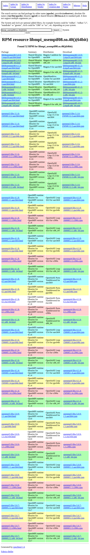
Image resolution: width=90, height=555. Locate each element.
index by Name (67, 5)
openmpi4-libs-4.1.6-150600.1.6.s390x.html (11, 351)
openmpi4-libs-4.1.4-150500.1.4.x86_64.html (12, 402)
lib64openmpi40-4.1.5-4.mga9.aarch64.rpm (73, 67)
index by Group (14, 5)
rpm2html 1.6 (19, 547)
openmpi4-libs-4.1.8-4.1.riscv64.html (10, 300)
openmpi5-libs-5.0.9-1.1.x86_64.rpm (72, 455)
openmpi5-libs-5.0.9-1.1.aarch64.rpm (72, 415)
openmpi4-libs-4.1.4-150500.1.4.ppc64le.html (12, 382)
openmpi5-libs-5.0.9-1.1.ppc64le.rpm (72, 425)
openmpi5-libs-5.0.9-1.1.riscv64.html (10, 435)
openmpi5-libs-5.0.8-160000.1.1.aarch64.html (12, 466)
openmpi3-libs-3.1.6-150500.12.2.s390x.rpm (72, 155)
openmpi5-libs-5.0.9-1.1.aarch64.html (10, 415)
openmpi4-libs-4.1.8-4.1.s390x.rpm (72, 310)
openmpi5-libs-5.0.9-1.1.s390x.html (10, 445)
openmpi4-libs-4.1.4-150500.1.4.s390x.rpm (73, 392)
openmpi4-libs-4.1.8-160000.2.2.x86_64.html (12, 270)
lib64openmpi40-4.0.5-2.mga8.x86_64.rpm (73, 104)
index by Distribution (26, 5)
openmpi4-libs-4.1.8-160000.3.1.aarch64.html (12, 198)
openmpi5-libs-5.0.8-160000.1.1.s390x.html (11, 486)
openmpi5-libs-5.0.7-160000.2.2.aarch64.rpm (73, 506)
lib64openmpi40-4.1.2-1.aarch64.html (11, 77)
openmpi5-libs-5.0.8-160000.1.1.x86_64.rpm (73, 496)
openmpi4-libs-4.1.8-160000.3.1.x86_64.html (12, 229)
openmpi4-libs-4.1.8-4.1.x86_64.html (10, 321)
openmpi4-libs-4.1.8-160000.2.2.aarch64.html (12, 239)
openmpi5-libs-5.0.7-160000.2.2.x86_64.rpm (73, 537)
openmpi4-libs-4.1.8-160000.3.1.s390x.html (11, 219)
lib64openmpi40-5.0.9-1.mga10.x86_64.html (11, 61)
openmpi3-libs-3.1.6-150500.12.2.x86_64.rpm (73, 175)
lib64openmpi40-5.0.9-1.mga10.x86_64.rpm (73, 61)
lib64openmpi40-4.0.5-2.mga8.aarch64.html (11, 99)
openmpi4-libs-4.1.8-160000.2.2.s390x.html (11, 259)
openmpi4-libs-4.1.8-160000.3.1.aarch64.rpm (73, 198)
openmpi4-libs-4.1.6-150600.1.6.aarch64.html (12, 331)
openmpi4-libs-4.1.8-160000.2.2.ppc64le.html (12, 249)
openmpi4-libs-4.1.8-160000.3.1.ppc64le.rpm (73, 209)
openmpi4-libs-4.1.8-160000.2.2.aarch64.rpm (73, 239)
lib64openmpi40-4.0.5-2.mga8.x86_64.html (11, 104)
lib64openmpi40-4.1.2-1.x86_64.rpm (73, 88)
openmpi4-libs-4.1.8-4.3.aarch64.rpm (72, 280)
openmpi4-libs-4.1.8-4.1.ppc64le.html (10, 290)
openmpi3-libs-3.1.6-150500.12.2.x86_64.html (12, 175)
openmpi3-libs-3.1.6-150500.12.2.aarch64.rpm (73, 114)
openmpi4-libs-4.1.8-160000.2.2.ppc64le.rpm (73, 249)
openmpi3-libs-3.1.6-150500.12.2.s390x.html (11, 155)
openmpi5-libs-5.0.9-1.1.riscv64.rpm (72, 435)
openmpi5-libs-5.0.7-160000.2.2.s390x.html (11, 527)
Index (5, 5)
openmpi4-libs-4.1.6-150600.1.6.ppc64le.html (12, 341)
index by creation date (54, 5)
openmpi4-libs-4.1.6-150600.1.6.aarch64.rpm (73, 331)
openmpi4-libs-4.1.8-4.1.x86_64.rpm (72, 321)
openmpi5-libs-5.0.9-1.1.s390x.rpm (72, 445)
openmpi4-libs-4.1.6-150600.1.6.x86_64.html (12, 361)
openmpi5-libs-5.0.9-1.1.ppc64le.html (10, 425)
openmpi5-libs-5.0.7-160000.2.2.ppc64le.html (12, 516)
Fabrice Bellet (7, 551)
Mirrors (77, 5)
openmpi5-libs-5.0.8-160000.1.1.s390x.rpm (73, 486)
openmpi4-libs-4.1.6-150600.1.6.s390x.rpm (73, 351)
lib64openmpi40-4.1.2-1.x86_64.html (11, 88)
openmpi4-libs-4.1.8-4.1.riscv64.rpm (72, 300)
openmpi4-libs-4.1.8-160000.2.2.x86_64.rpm (73, 270)
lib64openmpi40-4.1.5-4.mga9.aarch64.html (11, 67)
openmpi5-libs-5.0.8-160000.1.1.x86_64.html (12, 496)
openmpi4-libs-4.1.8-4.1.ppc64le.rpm (72, 290)
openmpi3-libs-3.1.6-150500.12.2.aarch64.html (12, 114)
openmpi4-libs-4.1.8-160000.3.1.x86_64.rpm (73, 229)
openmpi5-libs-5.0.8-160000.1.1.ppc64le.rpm (73, 476)
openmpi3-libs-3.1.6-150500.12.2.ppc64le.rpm (73, 135)
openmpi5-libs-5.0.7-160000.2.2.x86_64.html (12, 537)
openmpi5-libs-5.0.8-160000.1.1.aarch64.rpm (73, 466)
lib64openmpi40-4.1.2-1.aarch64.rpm (73, 77)
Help (85, 5)
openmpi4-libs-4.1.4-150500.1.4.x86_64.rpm (73, 402)
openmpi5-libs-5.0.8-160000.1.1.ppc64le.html (12, 476)
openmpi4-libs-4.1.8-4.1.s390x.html (10, 310)
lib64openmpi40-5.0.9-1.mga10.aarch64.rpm (73, 56)
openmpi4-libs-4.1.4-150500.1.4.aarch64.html (12, 371)
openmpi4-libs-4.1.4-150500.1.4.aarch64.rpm (73, 371)
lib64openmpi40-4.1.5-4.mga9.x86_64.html (11, 72)
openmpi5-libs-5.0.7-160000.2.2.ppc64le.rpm (73, 516)
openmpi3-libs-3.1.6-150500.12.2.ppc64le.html (12, 135)
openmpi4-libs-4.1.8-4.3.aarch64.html (10, 280)
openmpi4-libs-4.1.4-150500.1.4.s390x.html (11, 392)
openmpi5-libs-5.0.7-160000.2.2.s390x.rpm (73, 527)
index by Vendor (41, 5)
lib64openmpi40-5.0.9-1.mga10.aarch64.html (11, 56)
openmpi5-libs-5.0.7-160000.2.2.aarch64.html (12, 506)
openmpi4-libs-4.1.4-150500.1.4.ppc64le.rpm (73, 382)
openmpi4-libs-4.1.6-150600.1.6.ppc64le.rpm (73, 341)
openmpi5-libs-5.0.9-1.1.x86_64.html (10, 455)
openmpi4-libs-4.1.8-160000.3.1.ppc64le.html (12, 209)
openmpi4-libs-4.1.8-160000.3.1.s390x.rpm (73, 219)
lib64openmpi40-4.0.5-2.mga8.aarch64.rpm (73, 99)
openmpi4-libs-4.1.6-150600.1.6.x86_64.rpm (73, 361)
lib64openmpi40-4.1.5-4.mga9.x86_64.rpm (73, 72)
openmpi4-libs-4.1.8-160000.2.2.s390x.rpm (73, 259)
